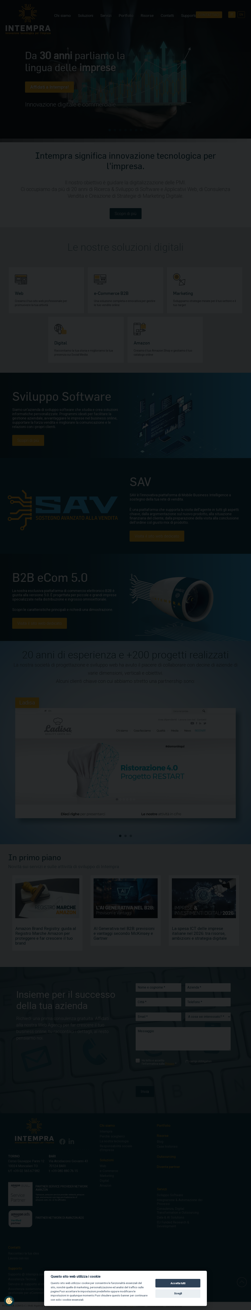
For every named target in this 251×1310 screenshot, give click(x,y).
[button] (9, 1301)
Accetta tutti (177, 1283)
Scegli (178, 1293)
